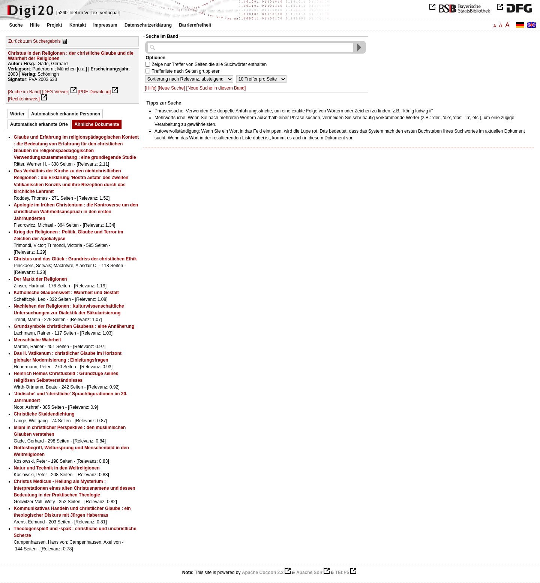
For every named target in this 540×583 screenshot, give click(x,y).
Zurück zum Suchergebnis (34, 41)
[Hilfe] (151, 88)
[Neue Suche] (171, 88)
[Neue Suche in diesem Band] (216, 88)
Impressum (105, 25)
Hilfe (35, 25)
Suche (16, 25)
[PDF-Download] (94, 91)
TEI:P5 (342, 572)
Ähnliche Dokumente (96, 124)
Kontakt (77, 25)
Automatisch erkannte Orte (39, 124)
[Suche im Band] (24, 91)
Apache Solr (309, 572)
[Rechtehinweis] (24, 99)
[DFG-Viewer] (55, 91)
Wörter (17, 114)
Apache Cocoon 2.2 (263, 572)
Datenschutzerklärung (148, 25)
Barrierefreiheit (195, 25)
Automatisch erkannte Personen (65, 114)
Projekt (54, 25)
